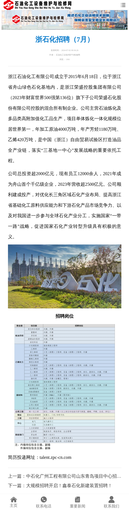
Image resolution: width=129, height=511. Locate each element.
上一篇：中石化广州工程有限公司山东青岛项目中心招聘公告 (64, 476)
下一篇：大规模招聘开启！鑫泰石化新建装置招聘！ (60, 485)
